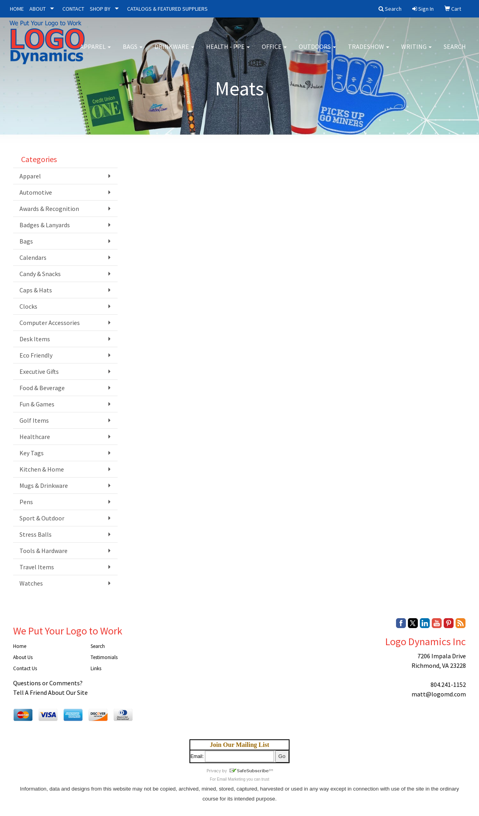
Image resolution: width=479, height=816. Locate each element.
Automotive (35, 192)
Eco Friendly (35, 355)
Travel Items (36, 567)
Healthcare (34, 437)
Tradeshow (368, 52)
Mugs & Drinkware (43, 485)
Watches (31, 583)
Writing (416, 52)
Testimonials (104, 657)
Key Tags (31, 453)
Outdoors (317, 52)
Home (19, 646)
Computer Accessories (49, 323)
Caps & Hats (35, 290)
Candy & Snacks (40, 274)
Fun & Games (36, 404)
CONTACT (73, 8)
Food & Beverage (42, 388)
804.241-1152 (448, 684)
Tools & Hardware (43, 551)
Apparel (95, 52)
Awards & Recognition (49, 209)
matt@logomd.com (438, 694)
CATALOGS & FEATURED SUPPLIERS (167, 8)
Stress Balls (35, 534)
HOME (17, 8)
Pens (26, 502)
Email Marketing (231, 779)
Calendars (32, 257)
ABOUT (37, 8)
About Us (23, 657)
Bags (133, 52)
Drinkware (174, 52)
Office (274, 52)
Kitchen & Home (41, 469)
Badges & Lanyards (44, 225)
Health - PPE (228, 52)
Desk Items (34, 339)
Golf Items (34, 420)
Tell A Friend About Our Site (50, 692)
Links (96, 668)
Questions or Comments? (48, 683)
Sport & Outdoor (41, 518)
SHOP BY (100, 8)
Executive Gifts (39, 371)
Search (455, 52)
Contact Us (25, 668)
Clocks (28, 306)
